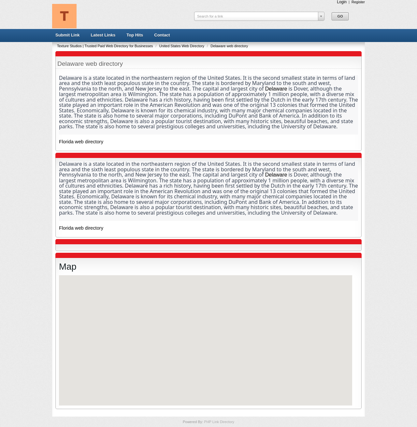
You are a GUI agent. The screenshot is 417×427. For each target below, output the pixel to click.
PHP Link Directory (219, 422)
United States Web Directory (182, 46)
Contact (162, 35)
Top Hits (134, 35)
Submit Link (67, 35)
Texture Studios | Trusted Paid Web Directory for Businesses (105, 46)
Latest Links (103, 35)
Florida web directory (81, 141)
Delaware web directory (229, 46)
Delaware (276, 89)
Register (358, 2)
